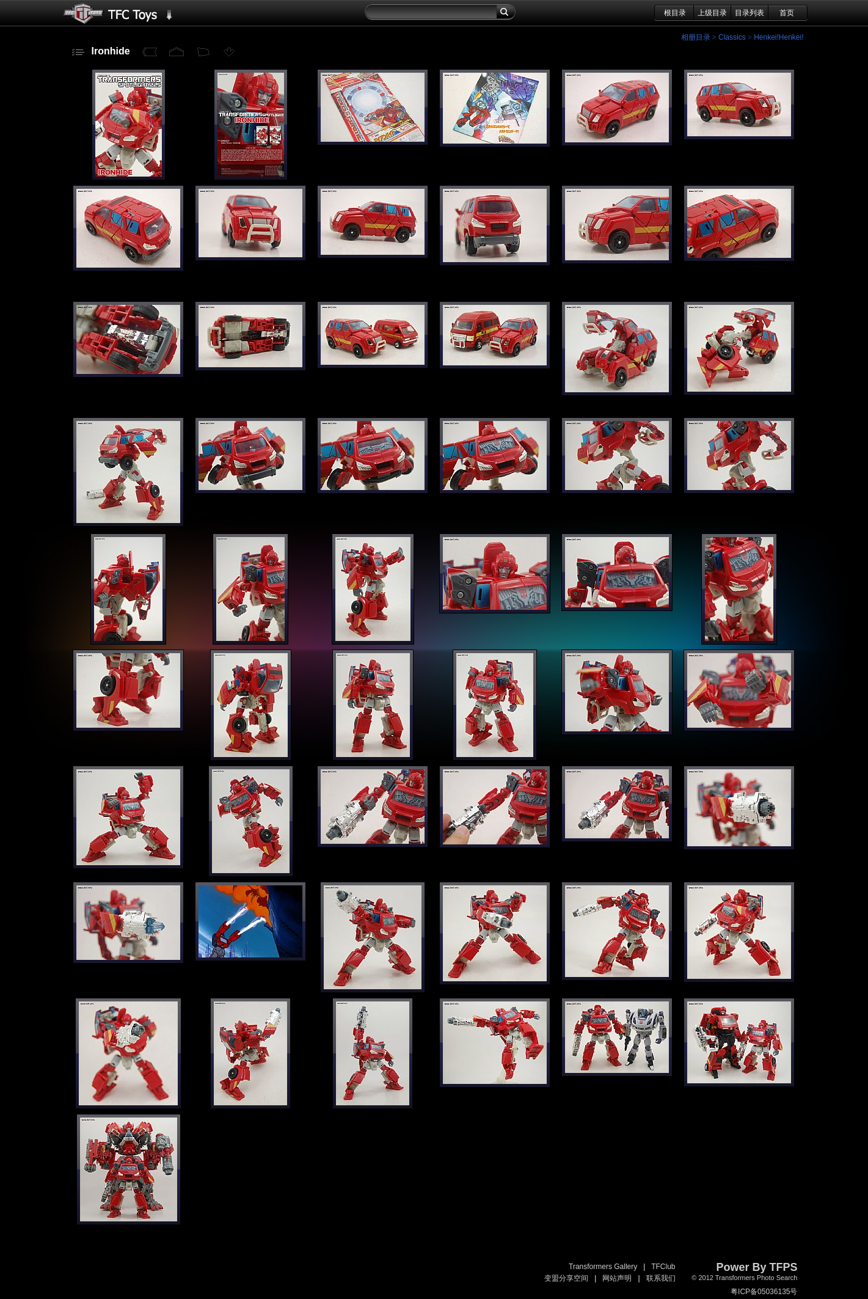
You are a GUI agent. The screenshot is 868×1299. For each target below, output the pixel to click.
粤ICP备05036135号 (764, 1291)
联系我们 (661, 1278)
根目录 (675, 13)
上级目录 (712, 13)
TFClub (663, 1266)
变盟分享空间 (566, 1278)
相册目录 (695, 37)
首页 (786, 13)
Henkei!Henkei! (778, 37)
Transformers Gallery (603, 1266)
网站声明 (617, 1278)
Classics (732, 37)
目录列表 (749, 13)
